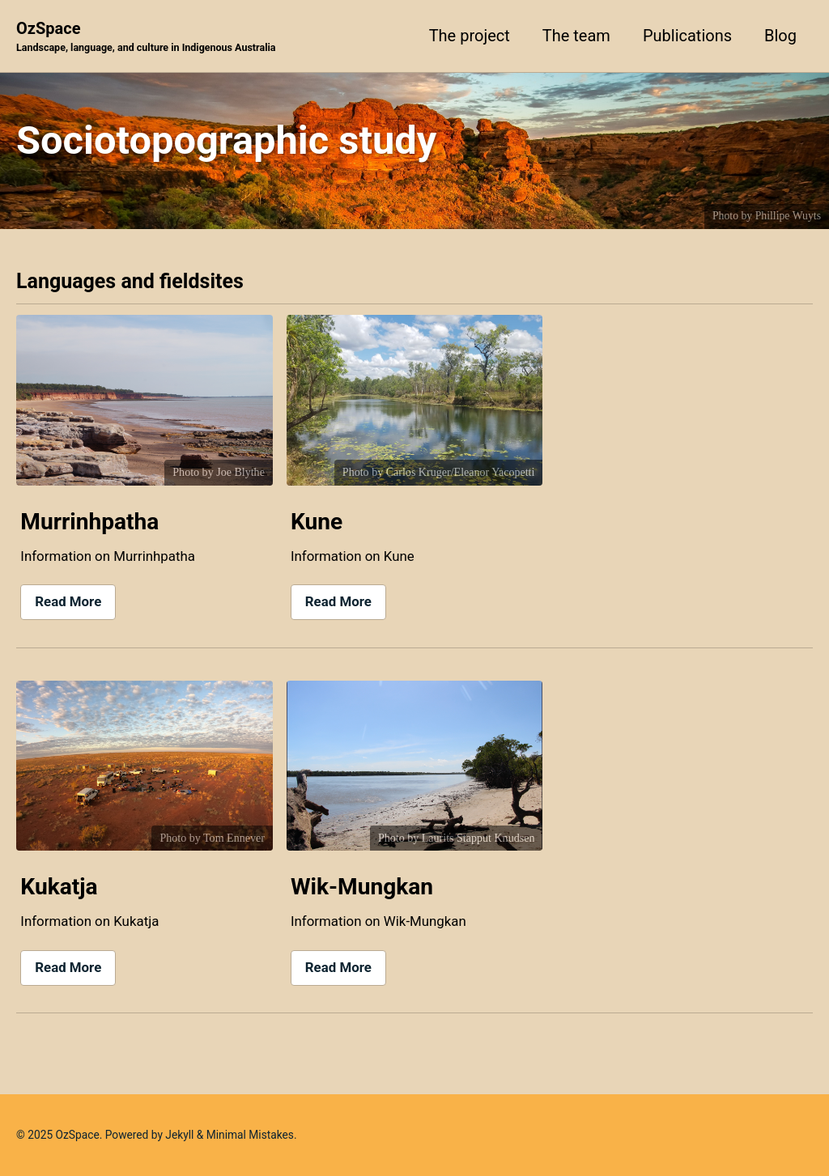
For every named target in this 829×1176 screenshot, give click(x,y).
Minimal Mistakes (250, 1134)
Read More (68, 601)
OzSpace (145, 37)
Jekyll (179, 1134)
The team (576, 35)
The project (469, 35)
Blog (780, 35)
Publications (687, 35)
